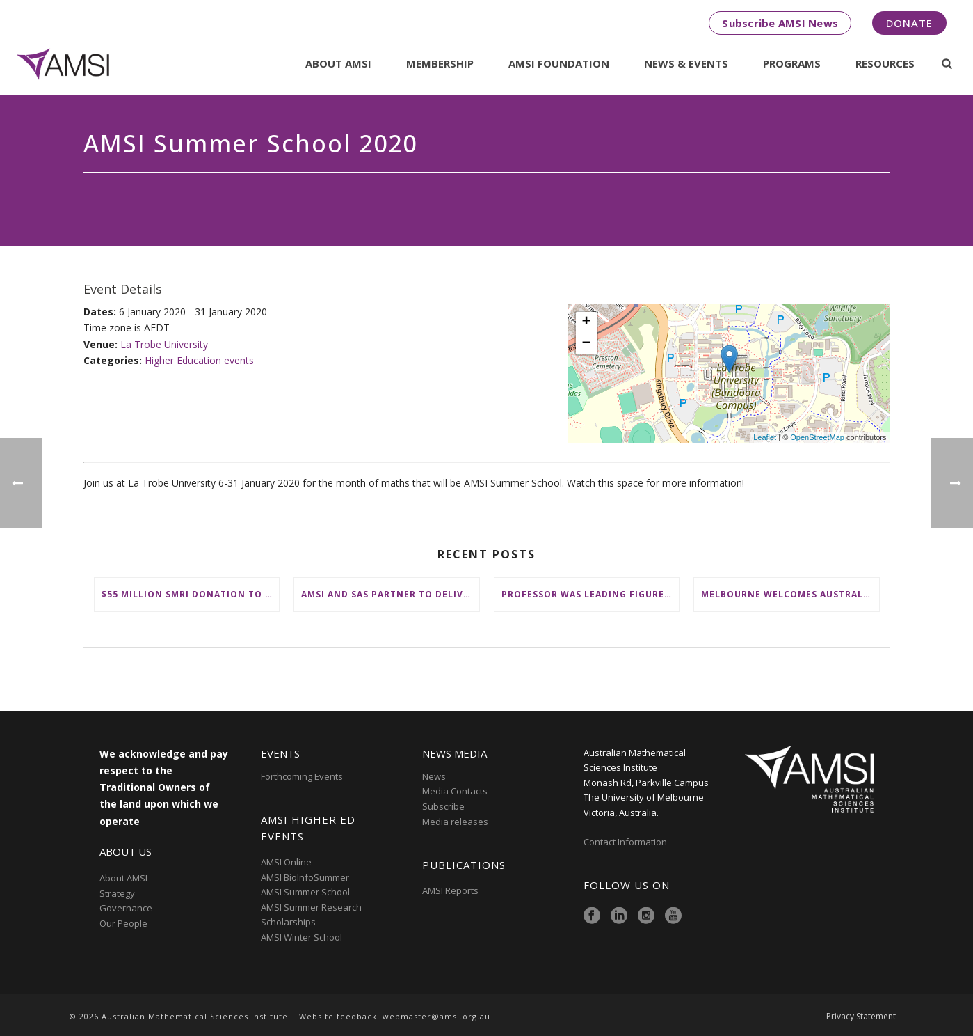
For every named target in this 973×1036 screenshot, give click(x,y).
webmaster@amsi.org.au (436, 1016)
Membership (440, 63)
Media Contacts (455, 791)
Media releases (455, 821)
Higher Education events (199, 360)
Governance (125, 908)
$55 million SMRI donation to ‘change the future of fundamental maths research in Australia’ (191, 594)
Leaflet (764, 437)
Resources (885, 63)
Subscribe (443, 806)
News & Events (686, 63)
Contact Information (626, 841)
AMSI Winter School (301, 937)
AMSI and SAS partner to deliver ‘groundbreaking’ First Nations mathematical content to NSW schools (390, 594)
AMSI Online (286, 862)
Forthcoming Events (302, 776)
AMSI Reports (450, 890)
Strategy (117, 893)
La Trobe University (164, 344)
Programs (792, 63)
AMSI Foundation (558, 63)
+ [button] (585, 322)
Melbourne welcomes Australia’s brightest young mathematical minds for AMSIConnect (790, 594)
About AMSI (338, 63)
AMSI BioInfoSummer (305, 877)
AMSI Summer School (305, 892)
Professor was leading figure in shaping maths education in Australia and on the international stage (590, 594)
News (434, 776)
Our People (123, 923)
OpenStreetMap (817, 437)
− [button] (585, 343)
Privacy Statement (861, 1016)
